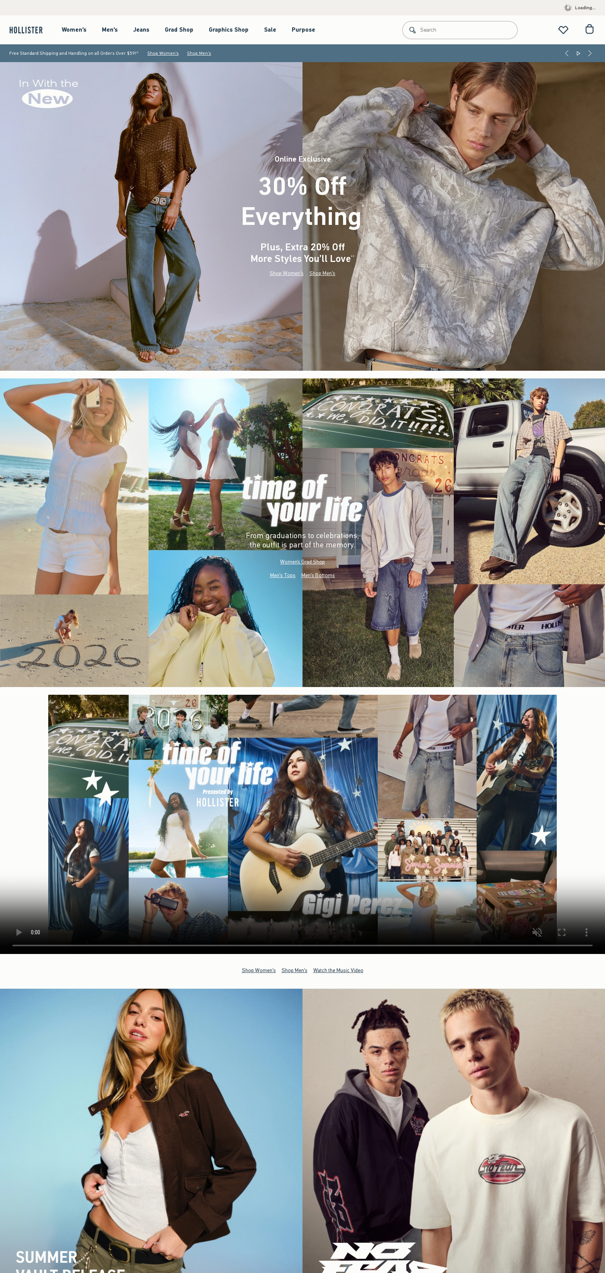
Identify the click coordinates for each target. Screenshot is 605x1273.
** (353, 257)
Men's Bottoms (318, 575)
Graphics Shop (228, 30)
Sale (270, 30)
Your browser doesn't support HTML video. (302, 824)
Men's (110, 30)
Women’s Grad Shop (302, 562)
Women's (74, 30)
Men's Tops (283, 575)
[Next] (590, 53)
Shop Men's (199, 53)
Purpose (303, 30)
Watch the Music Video (338, 970)
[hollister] (30, 29)
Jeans (141, 30)
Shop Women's (163, 53)
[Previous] (567, 53)
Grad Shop (179, 30)
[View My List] (563, 29)
